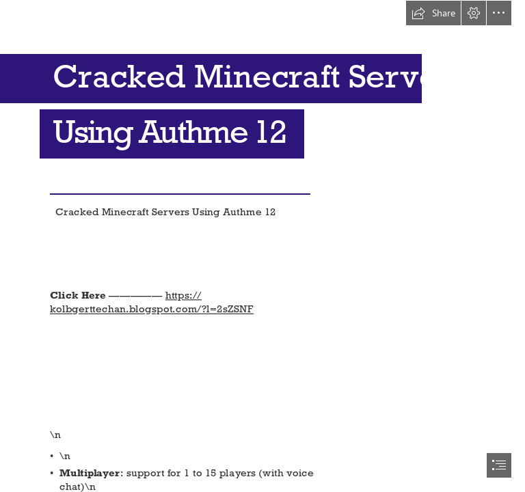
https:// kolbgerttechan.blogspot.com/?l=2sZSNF (152, 302)
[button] (433, 13)
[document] (262, 246)
